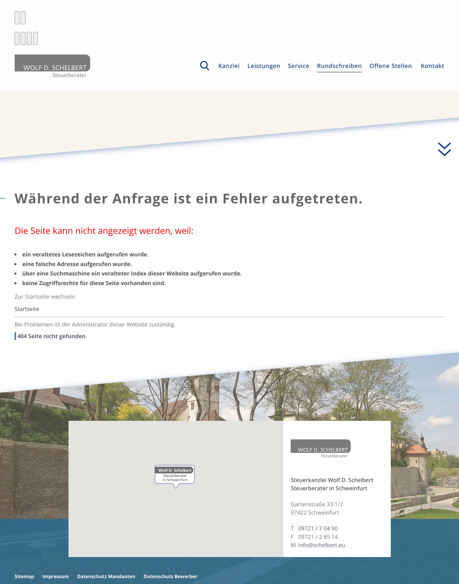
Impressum (55, 576)
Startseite (27, 309)
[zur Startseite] (52, 66)
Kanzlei (229, 66)
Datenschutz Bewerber (171, 576)
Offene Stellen (391, 66)
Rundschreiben (339, 66)
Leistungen (263, 66)
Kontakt (432, 66)
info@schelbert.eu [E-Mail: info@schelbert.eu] (321, 545)
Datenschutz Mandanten (106, 576)
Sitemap (24, 576)
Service (298, 66)
